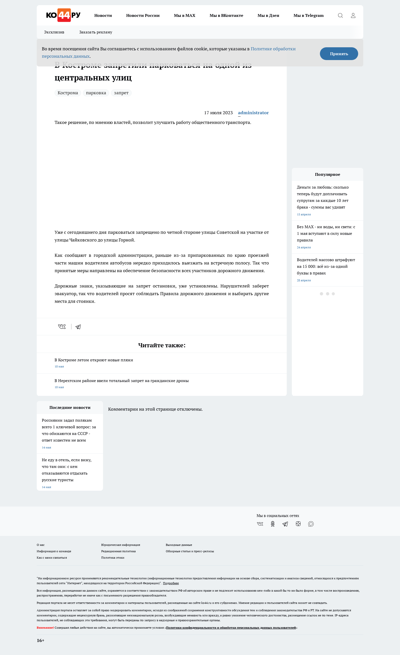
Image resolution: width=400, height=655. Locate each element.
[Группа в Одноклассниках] (272, 524)
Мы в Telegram (309, 15)
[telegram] (80, 326)
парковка (96, 93)
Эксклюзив (54, 32)
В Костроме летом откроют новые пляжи (162, 363)
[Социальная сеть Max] (311, 524)
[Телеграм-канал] (285, 524)
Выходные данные (179, 545)
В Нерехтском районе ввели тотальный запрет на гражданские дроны (162, 384)
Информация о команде (54, 551)
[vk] (62, 326)
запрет (121, 93)
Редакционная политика (118, 551)
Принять (339, 53)
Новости (103, 15)
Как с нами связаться (52, 557)
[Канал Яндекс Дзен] (298, 524)
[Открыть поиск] (340, 15)
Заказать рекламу (95, 32)
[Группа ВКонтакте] (260, 524)
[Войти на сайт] (353, 15)
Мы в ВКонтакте (226, 15)
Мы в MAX (184, 15)
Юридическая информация (120, 545)
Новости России (143, 15)
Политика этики (112, 557)
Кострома (68, 93)
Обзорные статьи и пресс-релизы (190, 551)
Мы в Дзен (268, 15)
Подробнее (171, 583)
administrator (253, 113)
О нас (41, 545)
